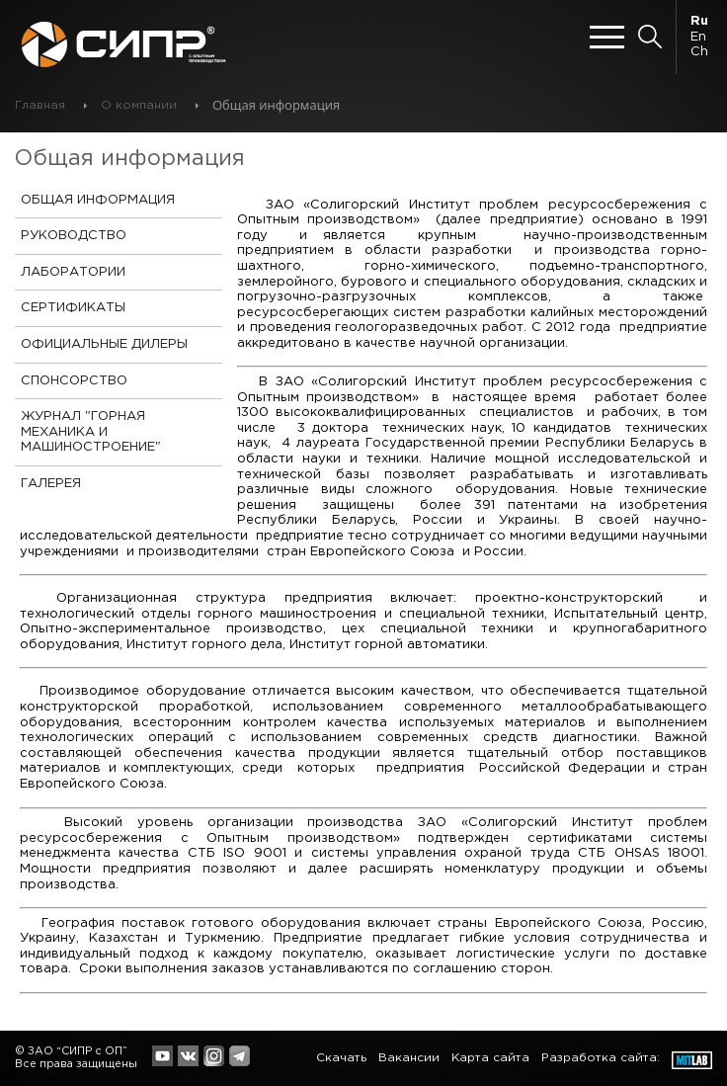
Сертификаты (73, 307)
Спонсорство (74, 381)
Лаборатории (73, 272)
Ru (699, 21)
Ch (699, 51)
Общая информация (98, 200)
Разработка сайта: (600, 1057)
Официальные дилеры (104, 344)
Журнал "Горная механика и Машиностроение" (91, 432)
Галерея (51, 483)
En (698, 37)
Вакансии (409, 1057)
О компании (139, 105)
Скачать (341, 1057)
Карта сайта (490, 1057)
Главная (40, 105)
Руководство (73, 235)
